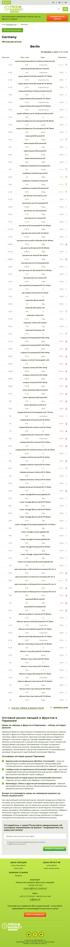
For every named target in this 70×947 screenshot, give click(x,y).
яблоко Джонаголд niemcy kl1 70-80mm (35, 681)
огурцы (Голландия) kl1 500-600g (35, 353)
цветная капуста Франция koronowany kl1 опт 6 (35, 592)
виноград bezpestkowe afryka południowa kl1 (35, 61)
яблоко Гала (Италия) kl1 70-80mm (35, 651)
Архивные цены (60, 707)
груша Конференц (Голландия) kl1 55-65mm (35, 121)
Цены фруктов (51, 862)
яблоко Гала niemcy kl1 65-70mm (35, 659)
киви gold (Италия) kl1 (35, 136)
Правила (18, 876)
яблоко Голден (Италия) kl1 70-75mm (35, 674)
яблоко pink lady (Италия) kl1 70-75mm (35, 629)
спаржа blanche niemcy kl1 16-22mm (35, 442)
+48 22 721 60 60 (27, 896)
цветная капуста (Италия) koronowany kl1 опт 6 (35, 569)
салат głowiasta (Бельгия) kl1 (35, 390)
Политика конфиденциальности (26, 842)
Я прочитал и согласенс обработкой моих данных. (26, 843)
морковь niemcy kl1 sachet (35, 323)
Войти (7, 2)
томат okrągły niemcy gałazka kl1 (35, 532)
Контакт (35, 880)
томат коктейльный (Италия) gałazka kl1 (35, 562)
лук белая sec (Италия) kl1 (35, 211)
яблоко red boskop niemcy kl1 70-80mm (35, 644)
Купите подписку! (35, 914)
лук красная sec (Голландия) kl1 (35, 263)
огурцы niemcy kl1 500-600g (35, 382)
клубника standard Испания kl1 (35, 188)
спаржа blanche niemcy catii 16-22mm (35, 427)
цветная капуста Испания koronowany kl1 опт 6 (35, 584)
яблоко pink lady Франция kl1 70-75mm (35, 636)
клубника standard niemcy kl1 (35, 181)
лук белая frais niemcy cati (35, 196)
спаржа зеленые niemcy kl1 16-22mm (35, 480)
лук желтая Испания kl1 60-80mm (35, 248)
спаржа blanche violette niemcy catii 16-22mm (35, 450)
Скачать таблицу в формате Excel (27, 708)
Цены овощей (18, 862)
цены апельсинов (51, 868)
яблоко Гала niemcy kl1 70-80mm (35, 666)
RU (66, 2)
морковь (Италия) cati (35, 308)
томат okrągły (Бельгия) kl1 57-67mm (35, 502)
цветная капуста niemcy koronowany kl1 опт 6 (35, 577)
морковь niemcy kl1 (35, 315)
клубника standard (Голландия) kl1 (35, 166)
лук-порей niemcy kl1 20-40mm (35, 293)
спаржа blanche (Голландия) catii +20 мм (35, 412)
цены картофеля (18, 865)
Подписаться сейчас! (57, 18)
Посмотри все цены (12, 30)
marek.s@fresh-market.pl (35, 888)
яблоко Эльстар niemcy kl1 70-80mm (35, 696)
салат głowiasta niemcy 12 (35, 405)
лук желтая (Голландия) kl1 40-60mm (35, 225)
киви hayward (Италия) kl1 (35, 143)
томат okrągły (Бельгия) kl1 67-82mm (35, 509)
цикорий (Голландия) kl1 (35, 607)
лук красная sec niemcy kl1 (35, 278)
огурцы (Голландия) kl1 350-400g (35, 338)
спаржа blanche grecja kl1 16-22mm (35, 420)
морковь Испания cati (35, 330)
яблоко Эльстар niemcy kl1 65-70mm (35, 689)
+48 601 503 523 (35, 885)
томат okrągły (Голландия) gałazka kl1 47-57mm (35, 524)
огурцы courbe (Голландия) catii (35, 360)
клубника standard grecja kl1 (35, 173)
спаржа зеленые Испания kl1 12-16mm (35, 487)
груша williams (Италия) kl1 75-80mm (35, 106)
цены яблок (52, 865)
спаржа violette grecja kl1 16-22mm (35, 457)
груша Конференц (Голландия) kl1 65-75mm (35, 128)
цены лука (18, 868)
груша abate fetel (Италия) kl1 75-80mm (35, 84)
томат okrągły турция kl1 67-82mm (35, 554)
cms (32, 943)
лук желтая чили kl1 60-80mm (35, 255)
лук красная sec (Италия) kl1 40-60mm (35, 270)
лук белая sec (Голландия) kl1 (35, 203)
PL (53, 2)
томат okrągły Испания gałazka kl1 (35, 539)
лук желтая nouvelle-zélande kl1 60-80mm (35, 240)
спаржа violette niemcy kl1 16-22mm (35, 465)
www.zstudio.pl (41, 943)
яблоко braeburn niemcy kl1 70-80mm (35, 614)
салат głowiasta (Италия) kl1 (35, 397)
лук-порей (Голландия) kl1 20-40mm (35, 285)
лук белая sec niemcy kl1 (35, 218)
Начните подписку (54, 849)
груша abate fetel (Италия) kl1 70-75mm (35, 76)
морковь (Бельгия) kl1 (35, 300)
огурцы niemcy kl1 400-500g (35, 375)
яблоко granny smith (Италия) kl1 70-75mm (35, 621)
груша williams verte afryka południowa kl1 (35, 113)
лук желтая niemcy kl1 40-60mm (35, 233)
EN (59, 2)
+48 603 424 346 (43, 896)
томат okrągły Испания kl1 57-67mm (35, 547)
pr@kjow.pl (35, 899)
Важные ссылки (18, 872)
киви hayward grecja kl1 (35, 158)
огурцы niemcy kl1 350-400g (35, 368)
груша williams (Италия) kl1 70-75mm (35, 99)
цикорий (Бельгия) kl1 (35, 599)
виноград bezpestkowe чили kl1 (35, 69)
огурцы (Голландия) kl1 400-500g (35, 345)
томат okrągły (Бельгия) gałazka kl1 (35, 494)
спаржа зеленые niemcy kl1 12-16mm (35, 472)
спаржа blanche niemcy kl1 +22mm (35, 435)
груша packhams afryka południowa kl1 (35, 91)
